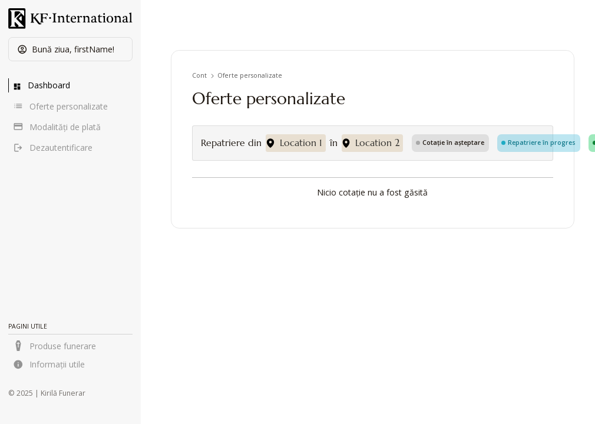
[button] (70, 49)
